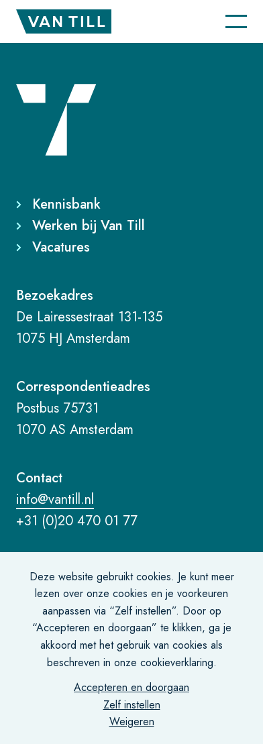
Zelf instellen (131, 704)
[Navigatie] (236, 21)
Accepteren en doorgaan (131, 687)
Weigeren (131, 721)
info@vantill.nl (55, 499)
